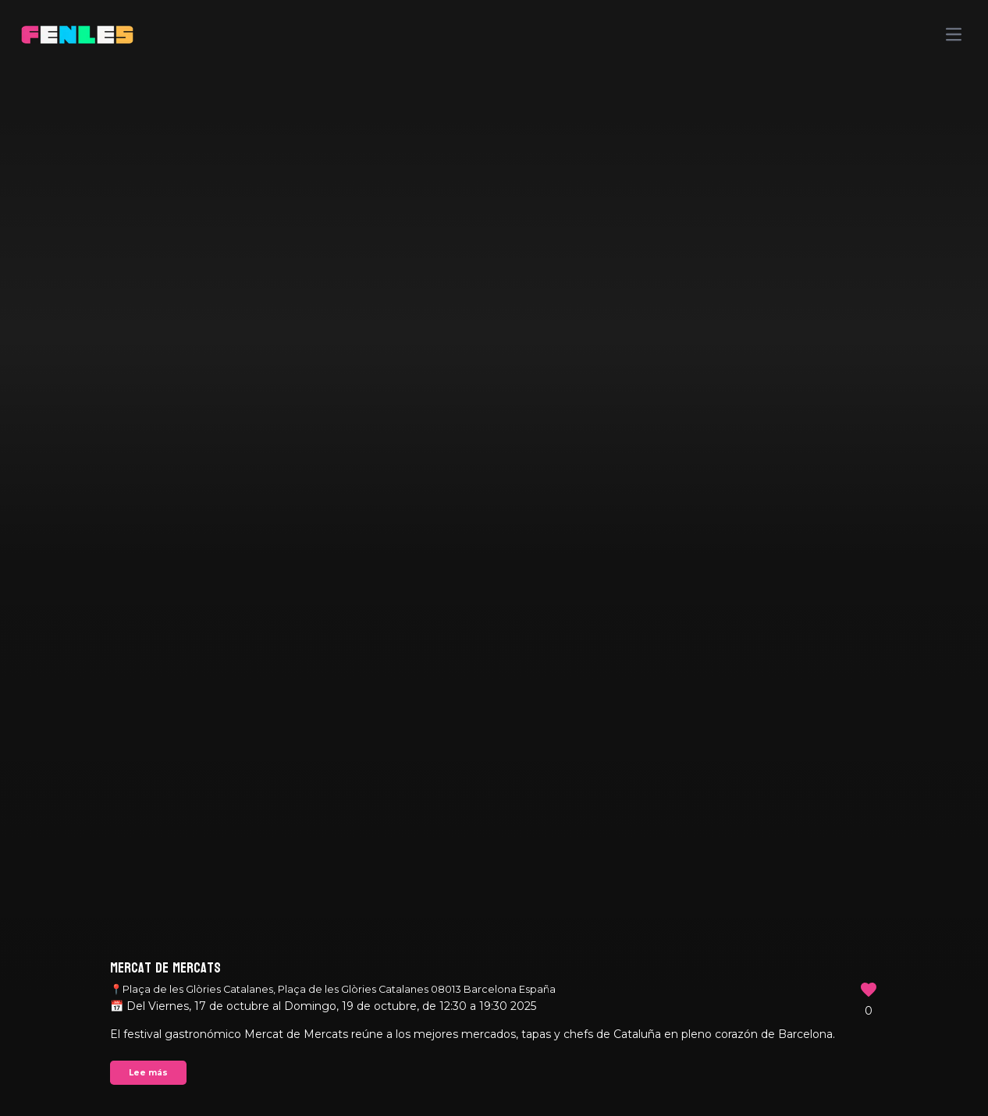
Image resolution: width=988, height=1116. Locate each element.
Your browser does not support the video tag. (494, 558)
